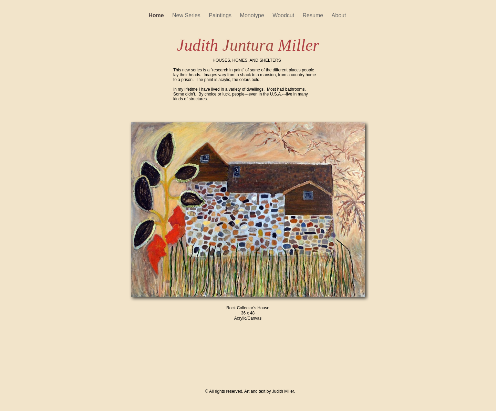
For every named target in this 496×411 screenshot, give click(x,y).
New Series (187, 15)
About (340, 15)
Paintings (221, 15)
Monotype (253, 15)
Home (156, 15)
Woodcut (284, 15)
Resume (314, 15)
